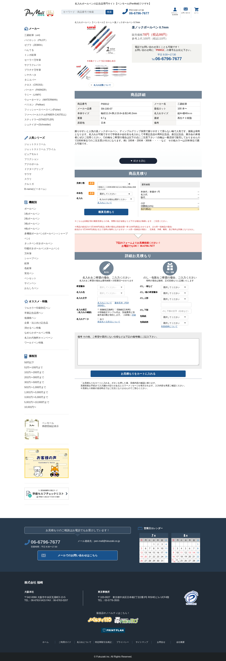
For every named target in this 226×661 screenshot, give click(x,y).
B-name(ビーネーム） (36, 189)
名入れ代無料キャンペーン (38, 337)
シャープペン (31, 258)
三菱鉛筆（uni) (32, 35)
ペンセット (30, 278)
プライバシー (122, 642)
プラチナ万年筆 (32, 70)
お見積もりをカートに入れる (138, 373)
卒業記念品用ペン (33, 313)
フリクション (31, 159)
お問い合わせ (185, 11)
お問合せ (161, 642)
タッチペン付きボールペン (38, 243)
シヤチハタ (30, 75)
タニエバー (30, 80)
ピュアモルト (31, 154)
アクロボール (31, 164)
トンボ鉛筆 (30, 55)
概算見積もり (106, 212)
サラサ (27, 174)
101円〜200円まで (34, 372)
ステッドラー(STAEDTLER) (39, 119)
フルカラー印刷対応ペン (37, 308)
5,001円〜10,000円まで (36, 402)
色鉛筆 (27, 268)
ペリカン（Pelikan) (34, 104)
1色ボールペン (32, 213)
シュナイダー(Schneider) (37, 124)
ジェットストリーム (35, 144)
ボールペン (30, 208)
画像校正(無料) (105, 309)
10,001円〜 (30, 407)
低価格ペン (30, 318)
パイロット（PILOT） (36, 40)
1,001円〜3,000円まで (36, 392)
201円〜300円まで (34, 377)
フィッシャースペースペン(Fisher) (42, 109)
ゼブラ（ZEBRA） (34, 45)
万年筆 (27, 253)
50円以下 (29, 362)
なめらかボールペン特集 (37, 332)
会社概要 (180, 642)
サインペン (30, 283)
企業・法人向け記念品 (36, 323)
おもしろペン (31, 288)
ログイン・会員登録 (175, 11)
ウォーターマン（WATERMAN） (41, 99)
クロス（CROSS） (34, 85)
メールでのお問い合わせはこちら (78, 555)
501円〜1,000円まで (35, 387)
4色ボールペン (32, 228)
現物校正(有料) (122, 309)
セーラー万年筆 (32, 60)
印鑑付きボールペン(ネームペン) (41, 248)
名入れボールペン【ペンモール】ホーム (93, 22)
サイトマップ (142, 642)
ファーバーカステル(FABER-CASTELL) (45, 114)
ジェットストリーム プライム (40, 149)
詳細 (134, 315)
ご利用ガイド (65, 642)
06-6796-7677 (139, 13)
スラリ (27, 179)
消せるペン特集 (32, 328)
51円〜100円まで (33, 367)
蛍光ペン (29, 273)
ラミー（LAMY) (32, 94)
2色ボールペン (32, 218)
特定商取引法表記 (103, 642)
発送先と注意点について (108, 322)
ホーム (45, 642)
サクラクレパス (32, 65)
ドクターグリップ (33, 169)
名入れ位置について (102, 85)
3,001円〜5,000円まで (36, 397)
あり (100, 319)
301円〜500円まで (34, 382)
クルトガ (29, 184)
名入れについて (104, 203)
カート (196, 11)
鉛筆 (26, 263)
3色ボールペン (32, 223)
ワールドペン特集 (33, 342)
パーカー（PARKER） (36, 90)
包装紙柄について (169, 326)
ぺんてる (29, 50)
